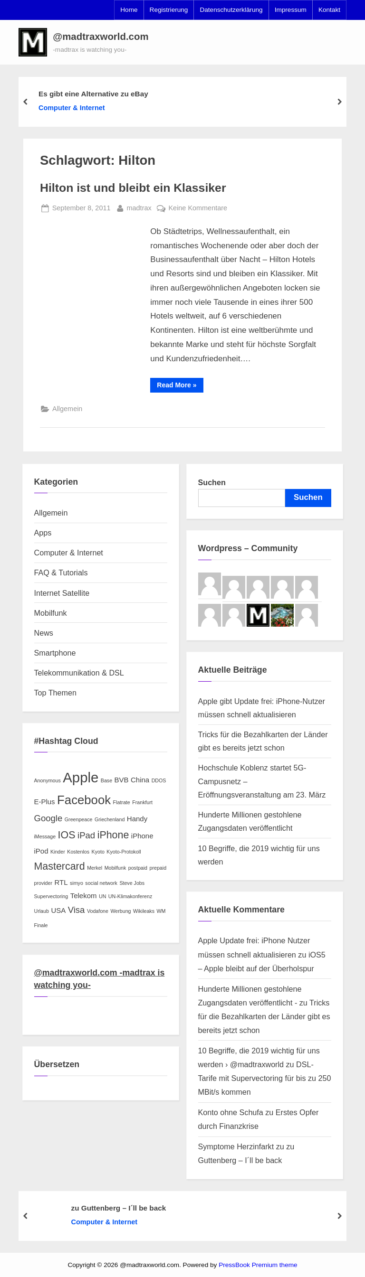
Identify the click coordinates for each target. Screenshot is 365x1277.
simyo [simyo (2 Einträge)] (76, 883)
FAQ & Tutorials (61, 572)
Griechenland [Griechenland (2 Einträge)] (110, 819)
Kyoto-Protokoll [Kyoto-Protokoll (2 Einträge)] (123, 851)
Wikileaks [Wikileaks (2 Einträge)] (143, 911)
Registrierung (169, 9)
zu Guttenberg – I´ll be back (118, 1207)
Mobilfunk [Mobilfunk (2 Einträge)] (115, 868)
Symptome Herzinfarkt (236, 1146)
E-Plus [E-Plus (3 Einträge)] (44, 802)
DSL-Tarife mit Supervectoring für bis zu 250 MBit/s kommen (264, 1078)
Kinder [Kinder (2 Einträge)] (57, 851)
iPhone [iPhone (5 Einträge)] (113, 835)
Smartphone (55, 652)
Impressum (291, 9)
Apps (43, 532)
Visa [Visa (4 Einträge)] (76, 910)
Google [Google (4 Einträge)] (48, 818)
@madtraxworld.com (100, 36)
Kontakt (329, 9)
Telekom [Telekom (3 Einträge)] (83, 896)
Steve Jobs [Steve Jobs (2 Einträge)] (131, 883)
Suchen (212, 482)
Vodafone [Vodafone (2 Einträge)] (97, 911)
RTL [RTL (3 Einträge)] (61, 882)
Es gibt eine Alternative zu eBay (93, 94)
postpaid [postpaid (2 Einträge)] (137, 868)
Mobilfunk (50, 613)
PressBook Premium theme (258, 1264)
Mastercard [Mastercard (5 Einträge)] (59, 866)
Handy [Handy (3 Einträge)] (137, 819)
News (43, 633)
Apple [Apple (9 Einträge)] (80, 777)
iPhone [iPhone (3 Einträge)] (142, 836)
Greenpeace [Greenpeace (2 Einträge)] (79, 819)
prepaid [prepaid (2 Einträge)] (158, 868)
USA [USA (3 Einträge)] (58, 910)
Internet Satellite (62, 593)
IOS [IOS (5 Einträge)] (67, 835)
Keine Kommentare (197, 208)
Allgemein (67, 409)
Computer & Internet (71, 108)
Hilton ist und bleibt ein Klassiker (133, 187)
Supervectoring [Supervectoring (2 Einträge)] (51, 896)
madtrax (139, 207)
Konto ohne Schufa (230, 1112)
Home (128, 9)
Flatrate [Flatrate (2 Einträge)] (121, 802)
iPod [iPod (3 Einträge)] (41, 851)
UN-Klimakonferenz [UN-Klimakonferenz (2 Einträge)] (130, 896)
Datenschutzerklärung (231, 9)
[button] (33, 42)
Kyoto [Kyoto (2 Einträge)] (98, 851)
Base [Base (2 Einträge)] (106, 780)
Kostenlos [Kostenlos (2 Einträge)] (78, 851)
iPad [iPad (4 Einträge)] (86, 835)
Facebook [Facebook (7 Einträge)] (84, 800)
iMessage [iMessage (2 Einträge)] (45, 836)
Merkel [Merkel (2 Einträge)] (94, 868)
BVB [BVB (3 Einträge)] (122, 780)
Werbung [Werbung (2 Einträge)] (120, 911)
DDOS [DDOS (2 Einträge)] (159, 780)
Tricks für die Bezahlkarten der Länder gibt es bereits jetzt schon (264, 1016)
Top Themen (55, 692)
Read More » (180, 387)
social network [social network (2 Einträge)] (101, 883)
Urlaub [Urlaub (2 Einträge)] (41, 911)
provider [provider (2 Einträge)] (43, 883)
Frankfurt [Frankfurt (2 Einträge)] (142, 802)
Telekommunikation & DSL (79, 672)
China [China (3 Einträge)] (140, 780)
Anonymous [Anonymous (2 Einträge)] (47, 780)
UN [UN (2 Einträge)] (102, 896)
